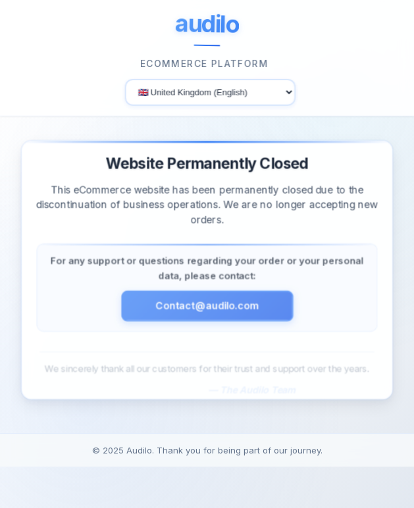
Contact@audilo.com (207, 309)
